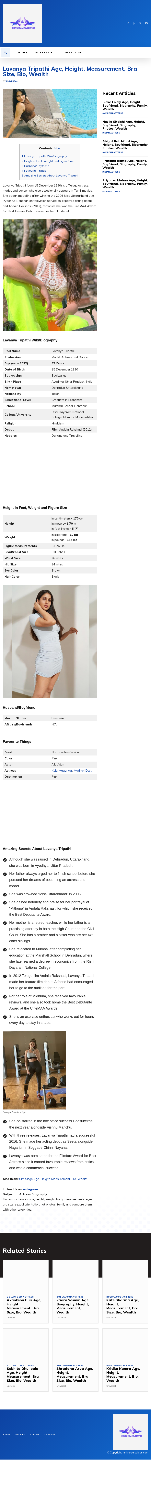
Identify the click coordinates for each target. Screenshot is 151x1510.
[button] (5, 52)
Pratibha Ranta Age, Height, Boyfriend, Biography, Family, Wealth (120, 216)
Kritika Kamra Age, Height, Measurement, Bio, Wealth (123, 1427)
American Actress (112, 168)
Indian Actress (110, 186)
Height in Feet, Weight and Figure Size (48, 220)
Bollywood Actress (20, 1356)
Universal (12, 140)
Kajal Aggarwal (62, 829)
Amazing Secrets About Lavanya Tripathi (50, 234)
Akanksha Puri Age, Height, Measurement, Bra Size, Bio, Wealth (24, 1363)
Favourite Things (34, 229)
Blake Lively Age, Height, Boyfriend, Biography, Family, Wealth (124, 162)
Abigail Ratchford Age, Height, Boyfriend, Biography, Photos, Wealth (121, 197)
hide (57, 207)
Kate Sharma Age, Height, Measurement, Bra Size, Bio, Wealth (123, 1363)
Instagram (30, 1248)
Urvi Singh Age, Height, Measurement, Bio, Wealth (53, 1238)
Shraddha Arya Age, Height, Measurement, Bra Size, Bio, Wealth (73, 1427)
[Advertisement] (75, 87)
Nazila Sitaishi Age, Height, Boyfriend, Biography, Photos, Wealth (121, 179)
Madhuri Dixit (83, 829)
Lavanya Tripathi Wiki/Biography (44, 215)
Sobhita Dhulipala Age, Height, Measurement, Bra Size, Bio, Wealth (25, 1427)
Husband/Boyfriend (35, 225)
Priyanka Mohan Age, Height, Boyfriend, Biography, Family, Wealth (120, 234)
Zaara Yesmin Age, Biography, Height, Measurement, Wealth (73, 1363)
